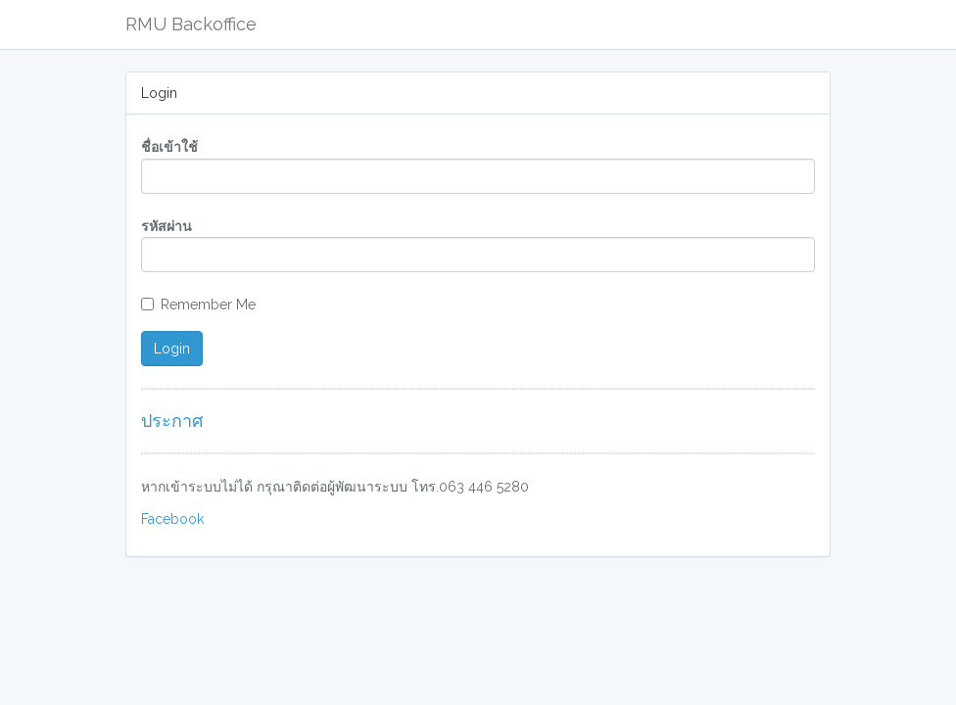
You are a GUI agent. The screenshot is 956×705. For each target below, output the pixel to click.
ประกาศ (172, 420)
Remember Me (198, 304)
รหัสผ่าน (166, 226)
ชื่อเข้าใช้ (169, 147)
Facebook (172, 519)
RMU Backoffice (191, 24)
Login (172, 348)
